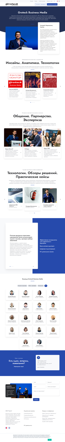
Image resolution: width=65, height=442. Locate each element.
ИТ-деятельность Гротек (47, 251)
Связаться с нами (49, 1)
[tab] (30, 102)
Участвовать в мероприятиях (41, 4)
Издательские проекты (29, 411)
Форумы (36, 1)
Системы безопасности (28, 413)
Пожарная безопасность (28, 415)
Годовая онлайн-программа (47, 421)
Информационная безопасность (30, 417)
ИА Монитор (26, 419)
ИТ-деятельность (28, 425)
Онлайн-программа (42, 1)
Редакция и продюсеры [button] (22, 285)
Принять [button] (50, 439)
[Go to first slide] (60, 86)
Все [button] (46, 285)
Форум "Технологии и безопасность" (49, 413)
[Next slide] (60, 199)
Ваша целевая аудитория (47, 246)
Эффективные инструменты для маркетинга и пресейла (48, 241)
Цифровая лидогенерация (47, 249)
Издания (31, 1)
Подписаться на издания (52, 4)
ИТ (54, 1)
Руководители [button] (40, 285)
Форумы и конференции (48, 411)
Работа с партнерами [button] (32, 285)
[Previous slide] (4, 86)
